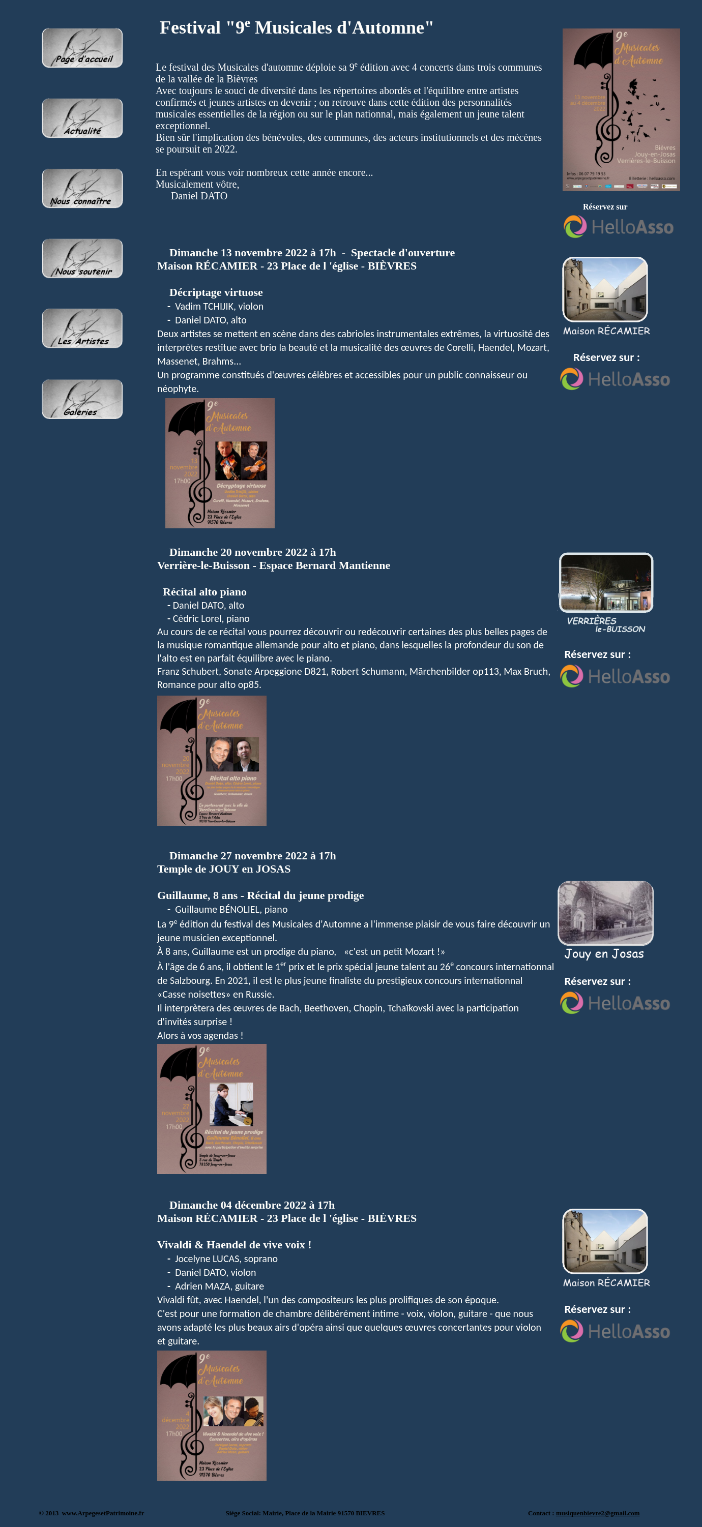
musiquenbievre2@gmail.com (598, 1513)
